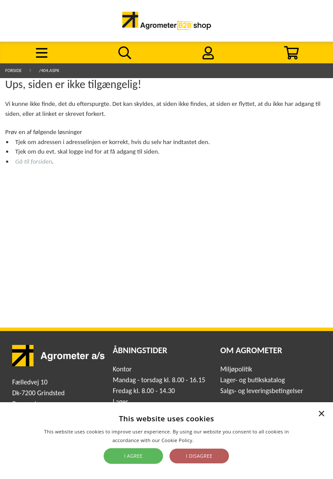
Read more (208, 440)
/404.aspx (49, 70)
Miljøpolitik (236, 369)
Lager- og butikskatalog (252, 380)
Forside (13, 70)
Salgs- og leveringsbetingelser (261, 391)
